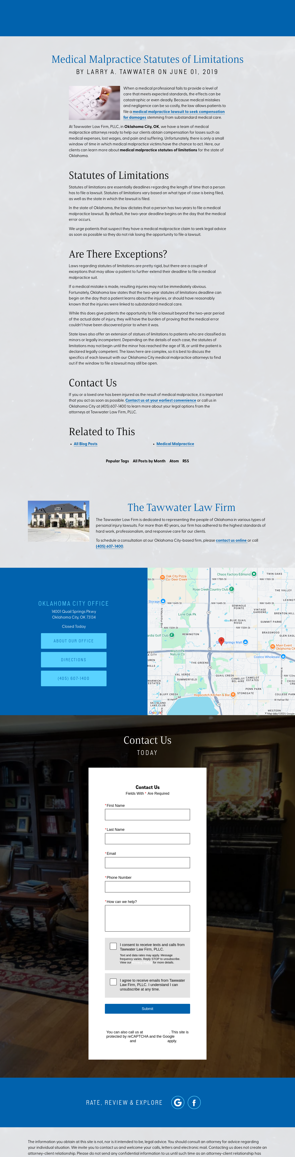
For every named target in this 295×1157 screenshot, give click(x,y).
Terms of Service (152, 1041)
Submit (147, 1009)
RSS (186, 461)
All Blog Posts (86, 444)
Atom (174, 461)
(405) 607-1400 (109, 547)
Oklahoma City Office (73, 603)
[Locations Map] (221, 642)
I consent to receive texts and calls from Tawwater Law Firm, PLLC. (152, 953)
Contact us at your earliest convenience (160, 401)
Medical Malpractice (175, 444)
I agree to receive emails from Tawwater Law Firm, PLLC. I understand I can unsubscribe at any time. (152, 984)
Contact (250, 17)
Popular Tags (117, 461)
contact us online (231, 541)
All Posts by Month (149, 461)
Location (225, 17)
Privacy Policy (142, 962)
